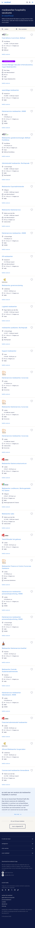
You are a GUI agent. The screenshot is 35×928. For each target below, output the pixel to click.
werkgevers (5, 843)
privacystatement (6, 899)
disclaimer (4, 904)
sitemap (4, 906)
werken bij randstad (7, 895)
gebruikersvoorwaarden (8, 897)
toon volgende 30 (17, 826)
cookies (4, 901)
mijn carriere (5, 848)
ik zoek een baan (6, 838)
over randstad (5, 853)
